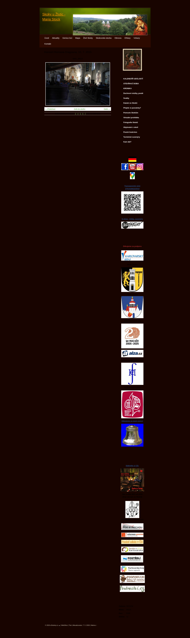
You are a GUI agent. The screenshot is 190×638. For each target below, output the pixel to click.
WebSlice (64, 625)
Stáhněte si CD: (132, 466)
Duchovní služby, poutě (133, 93)
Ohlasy (127, 38)
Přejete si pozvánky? (132, 108)
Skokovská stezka (103, 38)
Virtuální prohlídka (131, 118)
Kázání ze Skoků (130, 103)
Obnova (118, 38)
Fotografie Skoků (130, 122)
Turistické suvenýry (131, 137)
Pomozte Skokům (130, 113)
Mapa (77, 38)
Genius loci (67, 38)
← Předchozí (50, 109)
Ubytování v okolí (130, 127)
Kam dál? (127, 142)
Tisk (70, 625)
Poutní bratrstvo (130, 132)
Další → (107, 109)
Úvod (46, 38)
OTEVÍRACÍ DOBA (131, 84)
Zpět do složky (79, 109)
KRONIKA (127, 88)
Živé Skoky (88, 38)
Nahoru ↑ (94, 625)
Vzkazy (137, 38)
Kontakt (47, 44)
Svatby (126, 98)
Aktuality (55, 38)
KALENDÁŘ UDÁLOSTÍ (133, 79)
